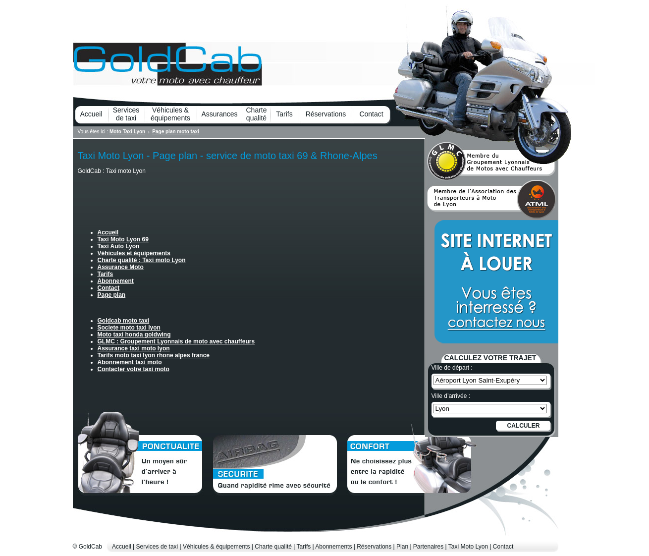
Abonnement (116, 281)
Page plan (112, 294)
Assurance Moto (121, 267)
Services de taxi (126, 114)
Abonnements (333, 546)
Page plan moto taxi (175, 131)
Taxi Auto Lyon (119, 246)
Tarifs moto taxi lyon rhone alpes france (154, 355)
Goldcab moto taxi (124, 320)
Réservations (326, 114)
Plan (402, 546)
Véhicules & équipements (170, 114)
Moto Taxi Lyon (127, 131)
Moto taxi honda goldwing (134, 334)
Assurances (219, 114)
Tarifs (284, 114)
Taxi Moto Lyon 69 (123, 239)
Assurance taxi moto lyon (134, 348)
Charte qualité (256, 114)
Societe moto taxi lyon (129, 327)
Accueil (91, 114)
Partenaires (428, 546)
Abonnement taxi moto (130, 362)
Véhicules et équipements (134, 253)
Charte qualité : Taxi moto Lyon (142, 260)
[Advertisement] (194, 195)
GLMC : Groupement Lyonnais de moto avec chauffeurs (176, 341)
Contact (371, 114)
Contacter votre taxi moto (133, 369)
